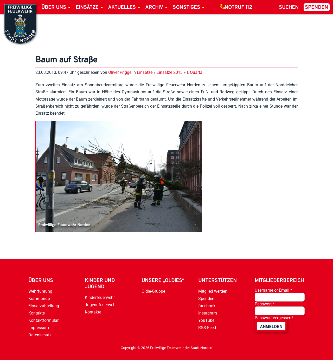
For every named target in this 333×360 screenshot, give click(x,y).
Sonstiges (186, 7)
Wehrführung (40, 291)
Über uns (53, 7)
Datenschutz (40, 334)
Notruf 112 (238, 7)
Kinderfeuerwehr (100, 297)
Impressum (38, 327)
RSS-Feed (207, 327)
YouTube (206, 320)
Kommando (39, 298)
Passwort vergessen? (274, 317)
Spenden (316, 7)
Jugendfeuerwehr (101, 304)
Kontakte (36, 313)
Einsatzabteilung (43, 305)
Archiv (154, 7)
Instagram (207, 313)
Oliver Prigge (119, 72)
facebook (206, 305)
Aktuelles (122, 7)
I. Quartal (195, 72)
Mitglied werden (212, 291)
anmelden (271, 327)
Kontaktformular (43, 320)
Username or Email (273, 290)
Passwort (265, 304)
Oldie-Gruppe (153, 291)
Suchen (289, 7)
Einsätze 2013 (170, 72)
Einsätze (87, 7)
